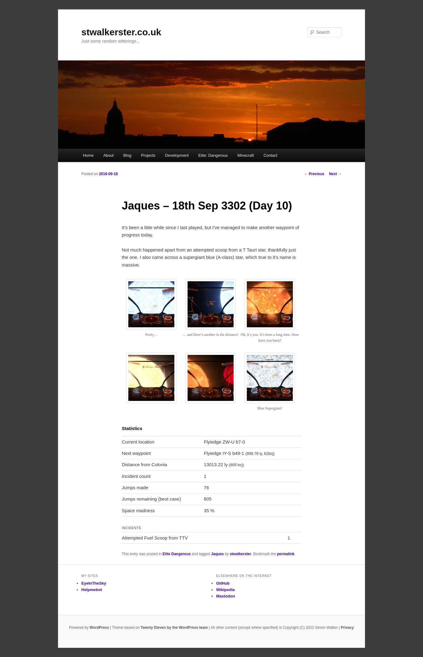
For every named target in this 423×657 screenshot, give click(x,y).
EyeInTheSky (93, 583)
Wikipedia (225, 589)
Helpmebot (91, 589)
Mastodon (225, 596)
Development (177, 155)
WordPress (99, 627)
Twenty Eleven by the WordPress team (174, 627)
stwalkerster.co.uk (121, 32)
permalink (285, 554)
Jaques (217, 554)
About (108, 155)
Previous (314, 174)
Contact (270, 155)
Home (88, 155)
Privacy (347, 627)
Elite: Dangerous (213, 155)
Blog (127, 155)
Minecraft (246, 155)
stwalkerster (240, 554)
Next (335, 174)
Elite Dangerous (177, 554)
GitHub (222, 583)
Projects (148, 155)
